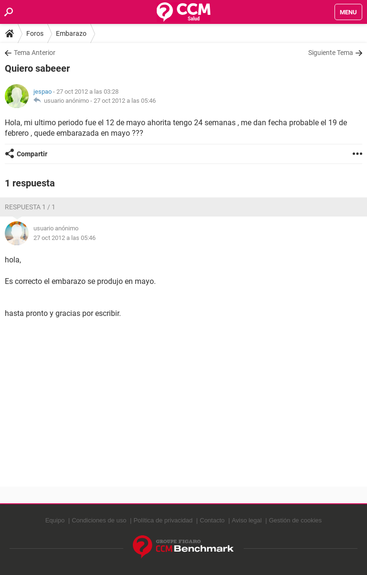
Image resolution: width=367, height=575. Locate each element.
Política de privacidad (163, 520)
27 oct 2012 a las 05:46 (125, 100)
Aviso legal (247, 520)
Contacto (212, 520)
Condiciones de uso (99, 520)
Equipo (55, 520)
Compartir (32, 154)
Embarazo (71, 33)
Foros (34, 33)
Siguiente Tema (330, 52)
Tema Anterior (34, 52)
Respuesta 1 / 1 (30, 207)
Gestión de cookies (295, 520)
